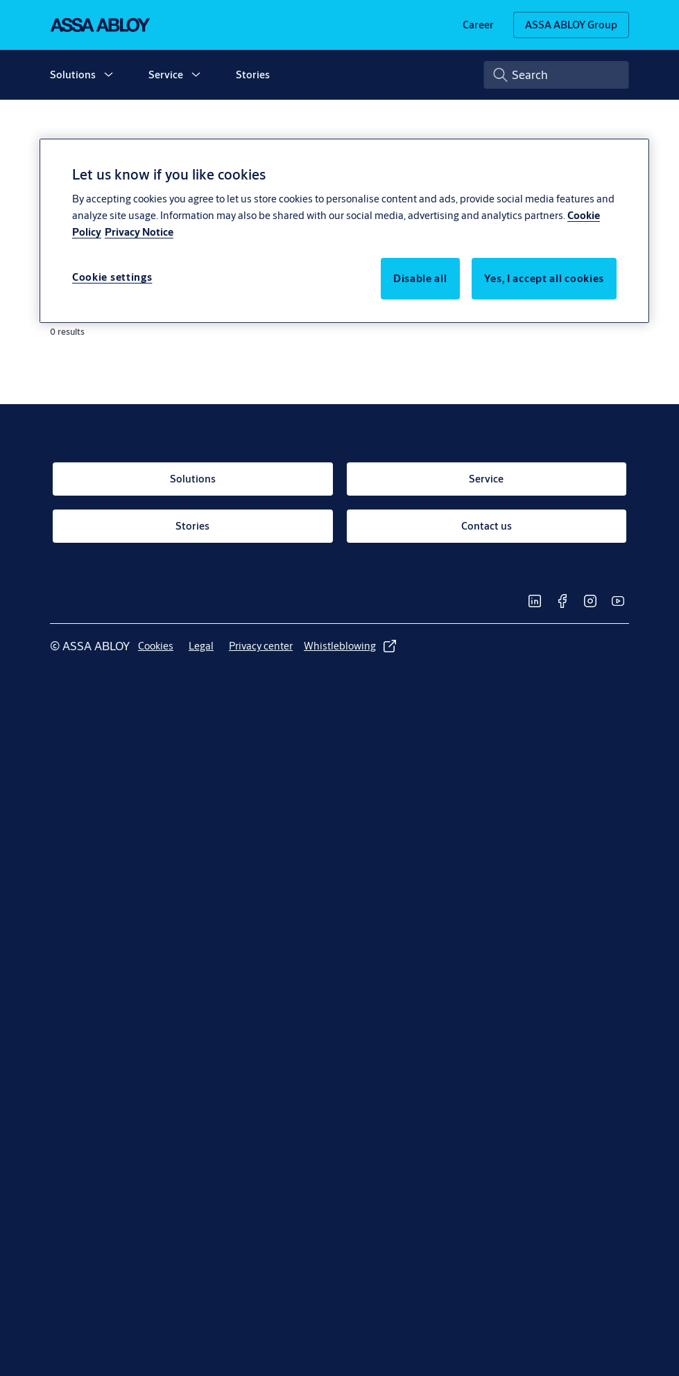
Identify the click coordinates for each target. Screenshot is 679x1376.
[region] (344, 231)
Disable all (420, 278)
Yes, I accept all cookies (544, 278)
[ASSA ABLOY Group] (571, 25)
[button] (108, 75)
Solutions (73, 74)
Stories (253, 74)
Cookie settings (112, 277)
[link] (478, 25)
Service (165, 74)
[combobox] (556, 75)
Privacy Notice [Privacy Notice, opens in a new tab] (139, 231)
